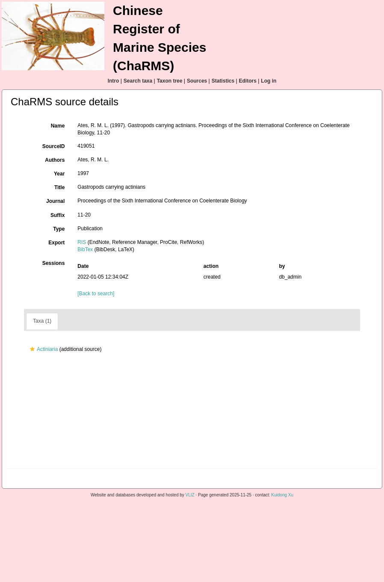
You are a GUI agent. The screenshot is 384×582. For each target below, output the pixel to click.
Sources (197, 81)
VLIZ (190, 495)
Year (59, 174)
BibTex (85, 249)
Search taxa (138, 81)
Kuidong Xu (282, 495)
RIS (81, 242)
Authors (55, 160)
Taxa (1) (42, 321)
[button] (32, 349)
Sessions (53, 263)
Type (59, 229)
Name (58, 126)
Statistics (223, 81)
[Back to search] (95, 294)
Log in (268, 81)
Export (56, 243)
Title (59, 187)
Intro (113, 81)
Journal (55, 201)
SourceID (53, 146)
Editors (248, 81)
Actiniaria (43, 349)
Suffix (57, 215)
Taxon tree (170, 81)
